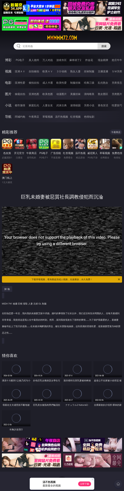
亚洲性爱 (20, 82)
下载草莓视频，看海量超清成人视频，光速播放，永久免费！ (75, 279)
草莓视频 (47, 116)
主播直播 (103, 71)
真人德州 (34, 60)
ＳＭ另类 (117, 71)
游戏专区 (61, 60)
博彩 (8, 60)
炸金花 (89, 60)
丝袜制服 (89, 71)
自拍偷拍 (34, 71)
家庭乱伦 (34, 105)
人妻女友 (47, 105)
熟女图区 (103, 94)
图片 (8, 94)
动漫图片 (61, 94)
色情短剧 (89, 116)
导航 (8, 116)
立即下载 (84, 483)
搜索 (104, 46)
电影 (8, 82)
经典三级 (89, 82)
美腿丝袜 (75, 94)
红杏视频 (75, 116)
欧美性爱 (61, 82)
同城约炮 (20, 116)
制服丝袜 (75, 82)
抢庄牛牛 (117, 60)
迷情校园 (75, 105)
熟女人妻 (75, 71)
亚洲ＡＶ (20, 71)
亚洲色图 (34, 94)
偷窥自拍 (20, 94)
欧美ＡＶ (47, 71)
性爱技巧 (117, 105)
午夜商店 (34, 116)
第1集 (7, 289)
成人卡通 (47, 82)
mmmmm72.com (62, 38)
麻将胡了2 (75, 60)
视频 (8, 71)
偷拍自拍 (34, 82)
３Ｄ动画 (61, 71)
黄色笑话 (103, 105)
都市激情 (20, 105)
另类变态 (117, 82)
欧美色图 (47, 94)
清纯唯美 (89, 94)
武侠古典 (61, 105)
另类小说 (89, 105)
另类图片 (117, 94)
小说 (8, 105)
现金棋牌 (103, 60)
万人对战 (47, 60)
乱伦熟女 (103, 82)
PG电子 (20, 60)
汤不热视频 (61, 116)
